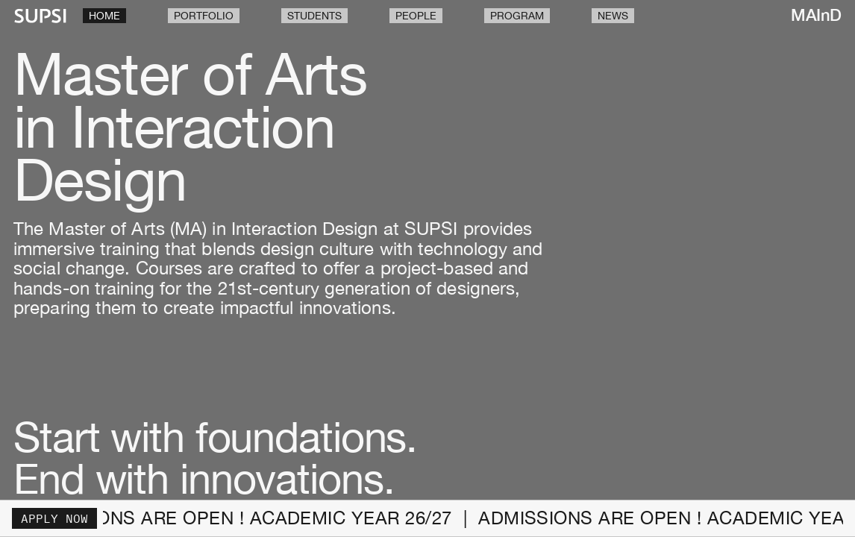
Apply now (54, 518)
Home (104, 16)
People (415, 16)
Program (517, 16)
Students (314, 16)
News (613, 16)
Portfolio (204, 16)
